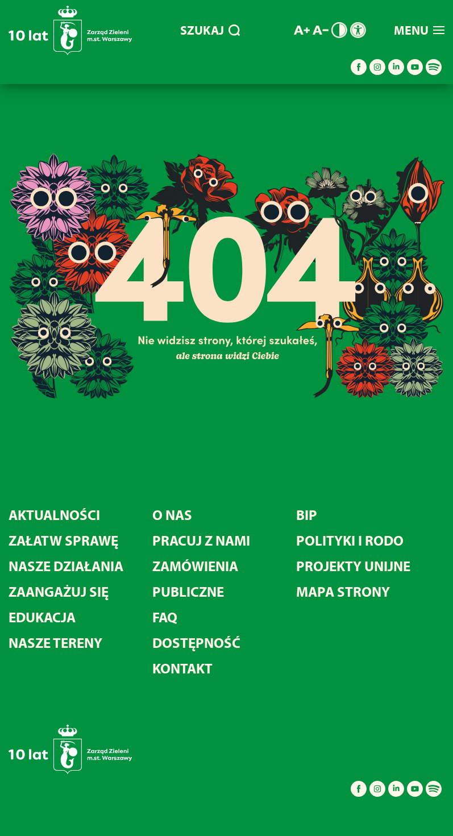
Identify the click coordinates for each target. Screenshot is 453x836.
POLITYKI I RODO (350, 540)
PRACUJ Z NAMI (201, 540)
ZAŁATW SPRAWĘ (63, 540)
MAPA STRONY (343, 591)
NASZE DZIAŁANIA (66, 566)
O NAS (172, 514)
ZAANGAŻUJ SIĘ (59, 591)
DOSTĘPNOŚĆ (196, 642)
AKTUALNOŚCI (54, 514)
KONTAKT (182, 668)
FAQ (164, 617)
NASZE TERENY (55, 642)
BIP (306, 514)
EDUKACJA (42, 617)
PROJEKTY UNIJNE (353, 566)
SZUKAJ (210, 30)
